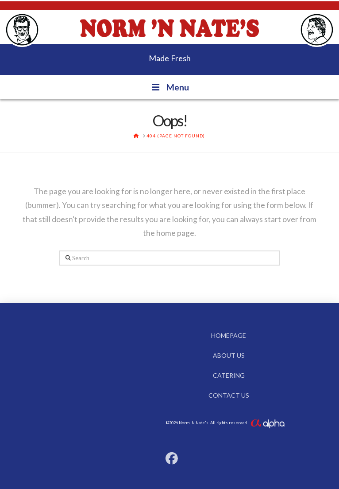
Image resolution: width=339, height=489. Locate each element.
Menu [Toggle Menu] (169, 87)
